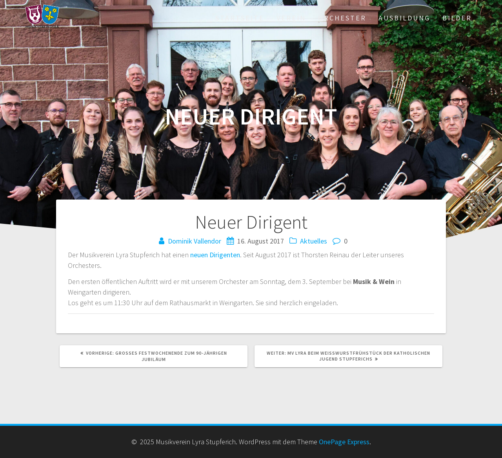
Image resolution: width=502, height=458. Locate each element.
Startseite (239, 17)
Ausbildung (404, 17)
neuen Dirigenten (215, 254)
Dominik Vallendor (194, 240)
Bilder (457, 17)
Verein (291, 17)
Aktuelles (313, 240)
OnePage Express (344, 441)
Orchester (342, 17)
